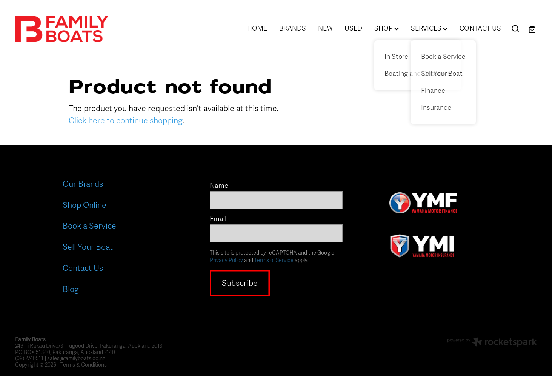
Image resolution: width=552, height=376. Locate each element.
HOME (257, 28)
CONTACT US (480, 28)
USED (353, 28)
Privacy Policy (226, 260)
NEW (325, 28)
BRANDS (292, 28)
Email (218, 219)
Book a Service (89, 226)
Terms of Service (274, 260)
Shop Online (84, 205)
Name (219, 186)
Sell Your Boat (88, 247)
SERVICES (429, 28)
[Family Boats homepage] (67, 29)
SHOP (386, 28)
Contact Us (83, 268)
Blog (71, 289)
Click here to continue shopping (126, 121)
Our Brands (83, 184)
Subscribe (240, 283)
